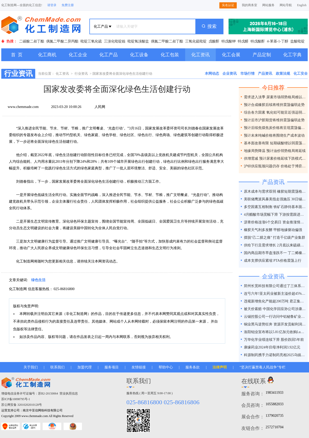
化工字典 (292, 54)
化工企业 (78, 54)
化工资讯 (200, 54)
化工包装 (170, 54)
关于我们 (30, 367)
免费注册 (68, 5)
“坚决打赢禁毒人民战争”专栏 (263, 367)
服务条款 (192, 367)
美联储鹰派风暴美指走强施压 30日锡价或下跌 (275, 199)
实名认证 (228, 5)
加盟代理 (84, 367)
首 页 (16, 54)
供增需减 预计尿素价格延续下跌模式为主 (275, 158)
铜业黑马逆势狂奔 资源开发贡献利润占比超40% (275, 324)
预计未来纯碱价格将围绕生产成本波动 (274, 135)
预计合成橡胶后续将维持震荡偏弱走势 (274, 105)
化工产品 (108, 54)
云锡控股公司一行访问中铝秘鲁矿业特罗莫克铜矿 (275, 317)
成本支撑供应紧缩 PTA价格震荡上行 (272, 260)
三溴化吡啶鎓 (114, 41)
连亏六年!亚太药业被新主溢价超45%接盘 (275, 293)
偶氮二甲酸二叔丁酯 (167, 41)
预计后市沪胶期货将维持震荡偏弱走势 (274, 120)
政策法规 (283, 73)
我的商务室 (249, 5)
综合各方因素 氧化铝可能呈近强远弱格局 (275, 112)
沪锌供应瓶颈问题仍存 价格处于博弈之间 (275, 166)
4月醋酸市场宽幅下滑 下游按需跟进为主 (275, 214)
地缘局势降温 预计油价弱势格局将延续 (275, 151)
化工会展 (231, 54)
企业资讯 (229, 73)
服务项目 (111, 367)
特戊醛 (243, 41)
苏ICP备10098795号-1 (15, 399)
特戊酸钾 (228, 41)
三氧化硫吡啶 (196, 41)
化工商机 (47, 54)
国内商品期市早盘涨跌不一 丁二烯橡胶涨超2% (275, 253)
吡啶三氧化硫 (91, 41)
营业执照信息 (69, 393)
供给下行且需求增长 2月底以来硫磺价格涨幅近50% (275, 245)
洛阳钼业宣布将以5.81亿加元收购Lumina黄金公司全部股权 (275, 332)
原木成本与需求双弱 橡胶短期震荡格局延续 (275, 191)
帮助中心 (166, 367)
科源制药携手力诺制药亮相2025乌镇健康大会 (275, 355)
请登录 (51, 5)
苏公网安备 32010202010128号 (21, 405)
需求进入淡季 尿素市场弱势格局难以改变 (275, 97)
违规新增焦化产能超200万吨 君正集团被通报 (275, 301)
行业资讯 (81, 73)
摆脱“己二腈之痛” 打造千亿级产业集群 (274, 237)
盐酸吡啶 (297, 41)
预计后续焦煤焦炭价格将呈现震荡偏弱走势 (275, 128)
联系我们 (57, 367)
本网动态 (212, 73)
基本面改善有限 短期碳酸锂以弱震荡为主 (275, 143)
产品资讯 (265, 73)
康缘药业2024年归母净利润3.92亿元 (272, 347)
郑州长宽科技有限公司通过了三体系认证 (275, 286)
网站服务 (268, 5)
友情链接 (139, 367)
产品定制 (262, 54)
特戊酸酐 (258, 41)
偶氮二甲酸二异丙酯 (62, 41)
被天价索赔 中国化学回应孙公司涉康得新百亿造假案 (275, 309)
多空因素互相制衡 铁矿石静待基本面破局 (275, 207)
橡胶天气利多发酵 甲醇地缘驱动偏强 (273, 230)
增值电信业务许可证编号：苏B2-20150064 (29, 393)
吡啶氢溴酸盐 (138, 41)
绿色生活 (38, 280)
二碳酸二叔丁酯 (31, 41)
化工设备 (139, 54)
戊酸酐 (214, 41)
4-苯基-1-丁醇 (277, 41)
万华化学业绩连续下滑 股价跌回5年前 (274, 340)
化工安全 (300, 73)
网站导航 (286, 5)
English (301, 5)
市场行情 (247, 73)
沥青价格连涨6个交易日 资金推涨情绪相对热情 (275, 222)
